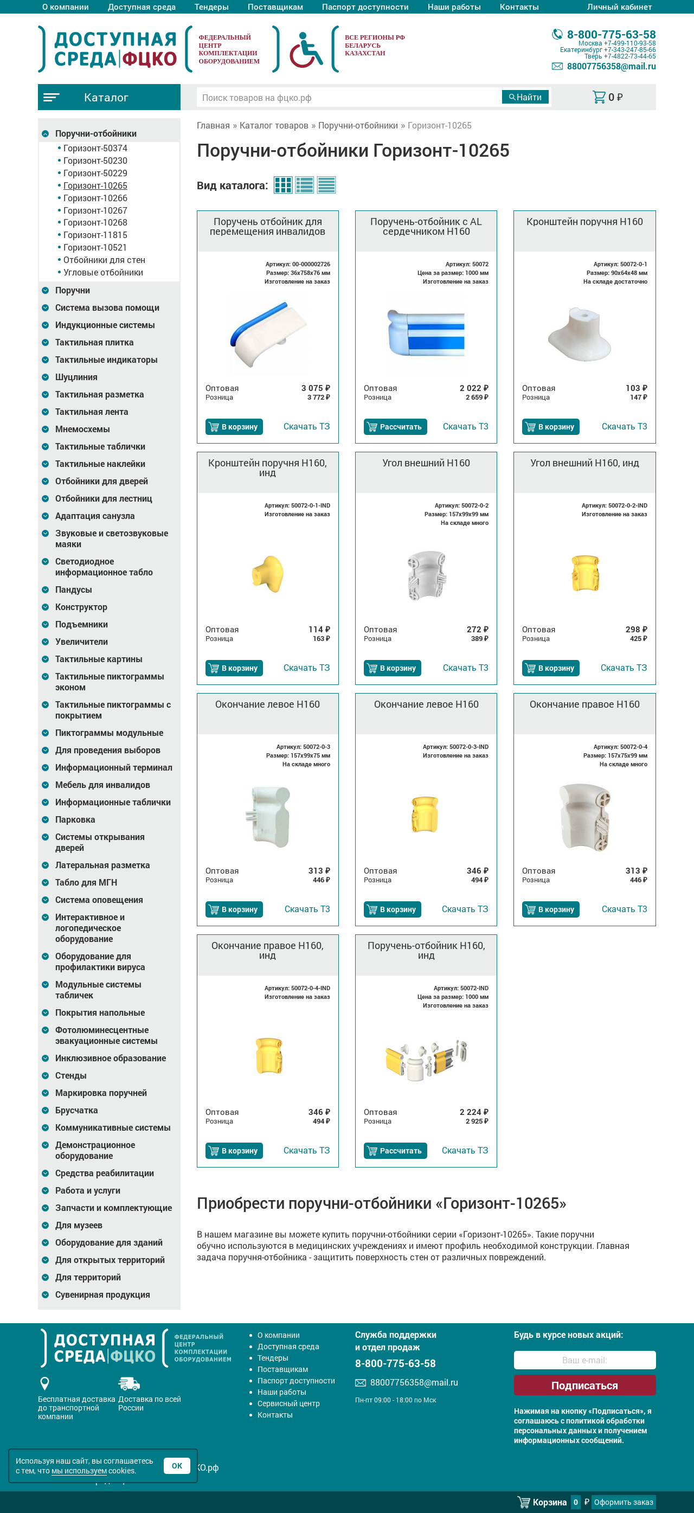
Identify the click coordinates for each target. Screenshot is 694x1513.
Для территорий (88, 1277)
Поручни (72, 290)
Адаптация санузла (95, 515)
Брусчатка (76, 1110)
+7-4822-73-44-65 (630, 56)
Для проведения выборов (107, 750)
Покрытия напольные (100, 1012)
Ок (177, 1465)
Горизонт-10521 (95, 247)
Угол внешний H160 (426, 462)
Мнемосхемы (82, 429)
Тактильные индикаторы (106, 359)
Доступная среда (142, 6)
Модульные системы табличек (98, 990)
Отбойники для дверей (101, 481)
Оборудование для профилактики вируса (100, 961)
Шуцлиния (76, 376)
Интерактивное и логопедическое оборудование (90, 928)
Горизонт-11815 (95, 234)
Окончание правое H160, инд (267, 950)
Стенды (71, 1075)
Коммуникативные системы (113, 1127)
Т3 (466, 426)
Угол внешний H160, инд (584, 462)
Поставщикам (275, 6)
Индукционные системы (105, 324)
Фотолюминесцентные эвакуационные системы (106, 1035)
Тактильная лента (91, 411)
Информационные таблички (113, 802)
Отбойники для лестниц (103, 498)
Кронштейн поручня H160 (584, 221)
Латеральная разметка (102, 865)
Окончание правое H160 (585, 704)
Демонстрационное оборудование (95, 1150)
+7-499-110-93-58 (630, 43)
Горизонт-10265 (95, 185)
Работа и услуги (87, 1190)
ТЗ (307, 426)
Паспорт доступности (365, 6)
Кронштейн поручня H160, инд (267, 467)
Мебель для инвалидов (102, 784)
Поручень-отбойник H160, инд (426, 950)
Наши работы (454, 6)
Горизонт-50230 (95, 160)
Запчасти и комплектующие (113, 1207)
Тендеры (212, 6)
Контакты (519, 6)
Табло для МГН (86, 882)
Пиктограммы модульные (109, 732)
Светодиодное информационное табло (104, 567)
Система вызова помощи (107, 307)
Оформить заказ (623, 1502)
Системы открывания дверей (100, 842)
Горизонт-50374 (95, 147)
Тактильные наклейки (100, 463)
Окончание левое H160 (267, 704)
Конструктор (81, 606)
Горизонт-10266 (95, 197)
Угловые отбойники (103, 272)
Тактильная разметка (99, 394)
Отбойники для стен (104, 259)
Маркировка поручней (101, 1092)
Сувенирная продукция (102, 1294)
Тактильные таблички (100, 446)
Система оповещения (99, 899)
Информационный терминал (113, 767)
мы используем (79, 1470)
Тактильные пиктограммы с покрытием (113, 710)
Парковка (75, 819)
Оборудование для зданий (109, 1242)
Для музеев (78, 1225)
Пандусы (73, 589)
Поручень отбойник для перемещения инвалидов (267, 226)
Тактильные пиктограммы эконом (109, 682)
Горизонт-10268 (95, 222)
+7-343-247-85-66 (630, 49)
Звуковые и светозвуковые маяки (111, 538)
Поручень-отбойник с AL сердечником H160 (426, 226)
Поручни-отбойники (96, 133)
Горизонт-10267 (95, 210)
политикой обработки (605, 1421)
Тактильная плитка (94, 342)
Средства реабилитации (104, 1173)
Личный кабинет (619, 6)
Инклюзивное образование (110, 1058)
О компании (65, 6)
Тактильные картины (99, 658)
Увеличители (81, 641)
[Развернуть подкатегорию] (45, 133)
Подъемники (81, 624)
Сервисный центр (289, 1403)
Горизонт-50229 (95, 172)
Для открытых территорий (110, 1259)
